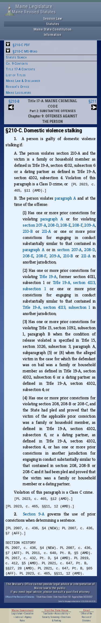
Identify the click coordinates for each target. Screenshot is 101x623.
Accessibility (61, 613)
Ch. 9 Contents (17, 63)
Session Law (52, 18)
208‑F (77, 225)
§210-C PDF (21, 45)
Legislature (16, 613)
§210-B (14, 101)
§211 (92, 101)
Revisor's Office (17, 87)
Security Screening (50, 617)
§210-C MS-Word (25, 51)
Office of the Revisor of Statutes (19, 596)
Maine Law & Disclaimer (23, 81)
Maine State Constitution (53, 29)
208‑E (65, 225)
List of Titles (16, 75)
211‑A (46, 231)
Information (52, 35)
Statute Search (16, 57)
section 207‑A (34, 225)
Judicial (19, 617)
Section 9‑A (33, 514)
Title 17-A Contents (20, 69)
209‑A (89, 225)
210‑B (28, 231)
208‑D (53, 225)
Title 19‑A (48, 276)
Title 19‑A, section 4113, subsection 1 (56, 307)
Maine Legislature (18, 93)
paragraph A (65, 198)
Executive (28, 613)
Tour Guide (48, 613)
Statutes (52, 24)
